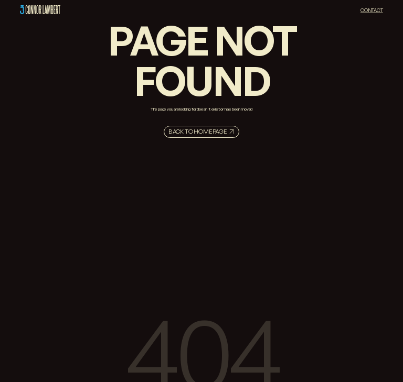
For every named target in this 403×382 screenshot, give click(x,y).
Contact (371, 10)
